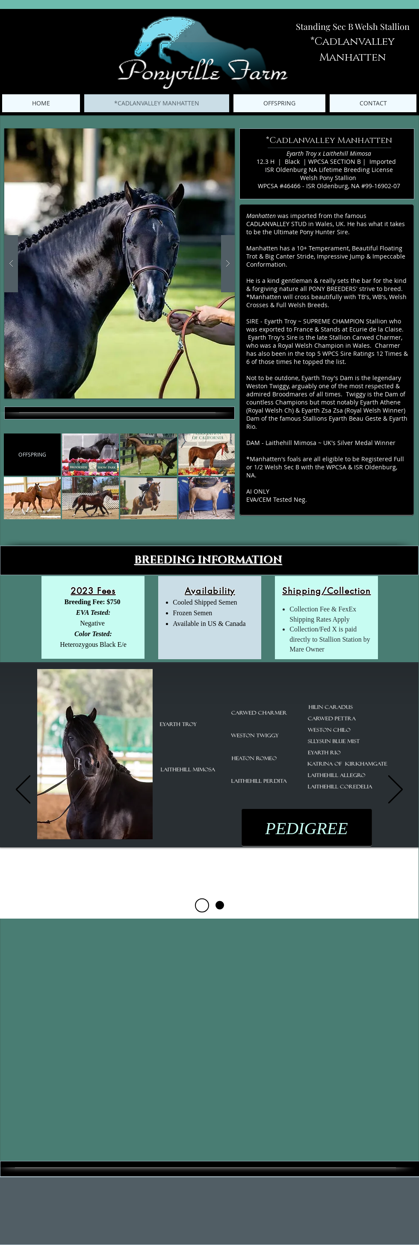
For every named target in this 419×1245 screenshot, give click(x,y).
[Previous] (23, 790)
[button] (119, 263)
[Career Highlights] (219, 905)
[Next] (395, 790)
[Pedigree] (202, 905)
